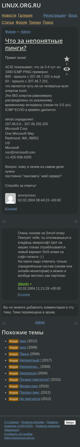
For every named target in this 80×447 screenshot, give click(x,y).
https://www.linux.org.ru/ (19, 437)
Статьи (8, 22)
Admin (26, 31)
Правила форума (32, 422)
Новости (9, 15)
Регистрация (54, 15)
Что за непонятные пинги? (34, 44)
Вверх (70, 422)
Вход (73, 15)
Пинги (24, 354)
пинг (22, 341)
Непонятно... (29, 366)
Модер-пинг (28, 386)
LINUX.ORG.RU (21, 5)
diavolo (23, 284)
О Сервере (11, 422)
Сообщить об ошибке (18, 434)
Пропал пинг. (29, 392)
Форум (21, 22)
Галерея (25, 15)
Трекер (35, 22)
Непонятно (28, 373)
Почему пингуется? (34, 379)
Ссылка (11, 208)
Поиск (48, 22)
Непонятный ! (30, 360)
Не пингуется (29, 399)
